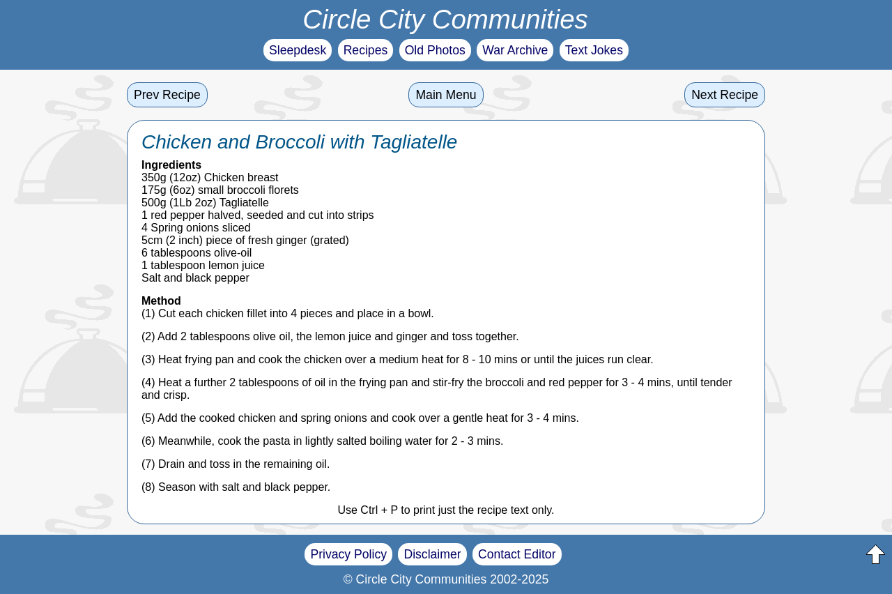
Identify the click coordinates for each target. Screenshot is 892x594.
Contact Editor (516, 554)
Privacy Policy (348, 554)
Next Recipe (724, 95)
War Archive (515, 50)
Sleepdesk (297, 50)
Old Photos (435, 50)
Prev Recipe (167, 95)
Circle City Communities (445, 19)
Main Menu (445, 95)
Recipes (366, 50)
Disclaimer (432, 554)
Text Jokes (594, 50)
